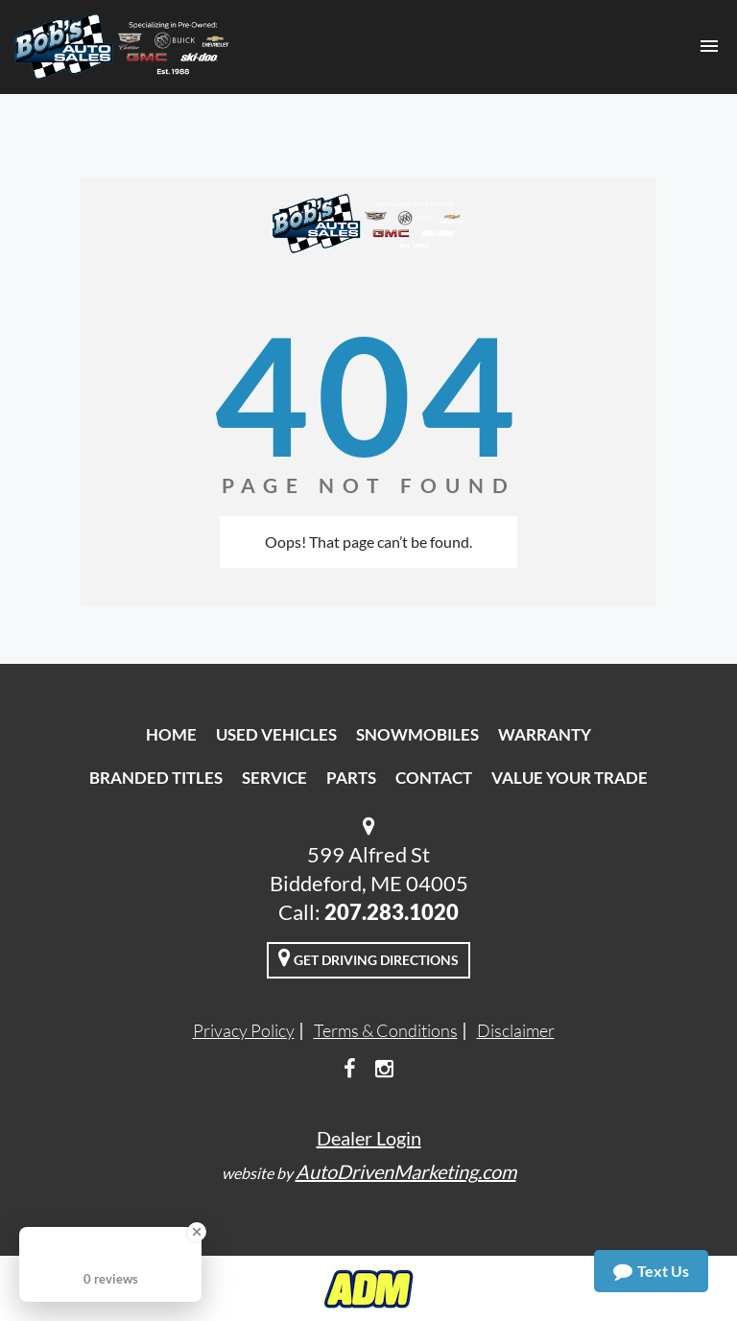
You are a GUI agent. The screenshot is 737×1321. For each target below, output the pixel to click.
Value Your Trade (569, 777)
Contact (433, 777)
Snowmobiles (417, 734)
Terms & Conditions (386, 1030)
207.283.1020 (391, 912)
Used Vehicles (276, 734)
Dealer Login (369, 1137)
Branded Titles (156, 777)
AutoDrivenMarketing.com (406, 1171)
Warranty (544, 734)
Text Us (651, 1271)
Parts (351, 777)
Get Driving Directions (368, 957)
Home (171, 734)
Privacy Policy (244, 1030)
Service (274, 777)
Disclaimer (516, 1030)
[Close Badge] (196, 1231)
